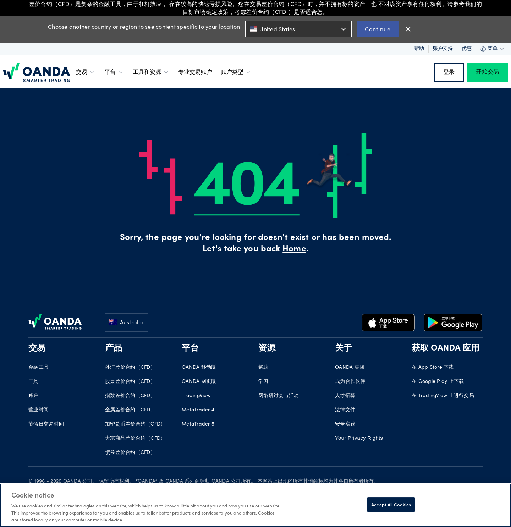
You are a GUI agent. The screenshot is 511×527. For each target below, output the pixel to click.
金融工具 (38, 367)
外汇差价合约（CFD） (130, 367)
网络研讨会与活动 (278, 396)
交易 (86, 72)
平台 (114, 72)
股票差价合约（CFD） (130, 381)
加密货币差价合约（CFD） (135, 424)
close (408, 29)
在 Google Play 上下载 (438, 381)
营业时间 (38, 410)
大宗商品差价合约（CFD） (135, 438)
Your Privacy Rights (359, 438)
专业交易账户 (195, 72)
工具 (33, 381)
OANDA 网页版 (199, 381)
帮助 (419, 48)
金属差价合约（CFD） (130, 410)
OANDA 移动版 (199, 367)
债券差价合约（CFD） (130, 452)
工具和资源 (151, 72)
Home (294, 249)
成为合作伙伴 (350, 381)
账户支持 (443, 48)
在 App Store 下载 (433, 367)
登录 (449, 72)
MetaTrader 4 (198, 410)
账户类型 (236, 72)
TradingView (196, 396)
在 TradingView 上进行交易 (443, 396)
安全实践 (345, 424)
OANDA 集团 (349, 367)
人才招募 (345, 396)
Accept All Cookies (391, 504)
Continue (378, 29)
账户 (33, 396)
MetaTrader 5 (198, 424)
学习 (263, 381)
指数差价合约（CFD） (130, 396)
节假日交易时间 (46, 424)
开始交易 (487, 72)
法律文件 (345, 410)
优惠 (467, 48)
